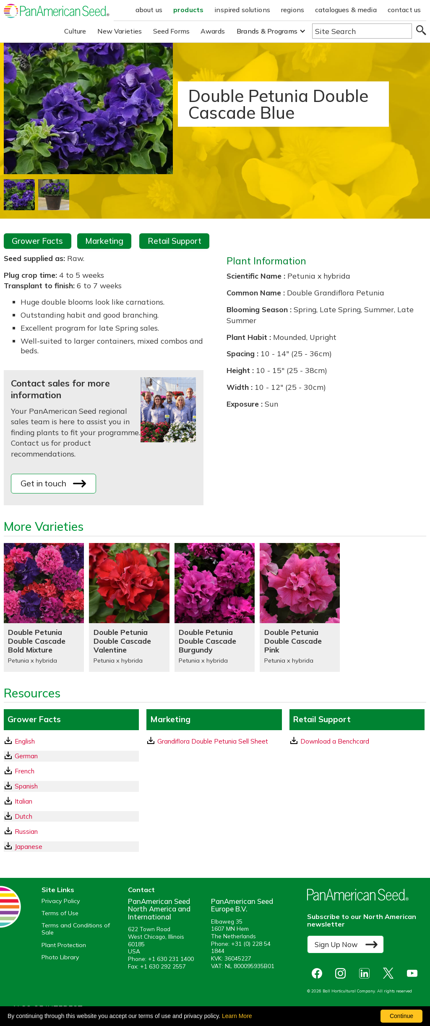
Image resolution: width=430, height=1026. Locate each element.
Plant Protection (64, 945)
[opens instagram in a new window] (342, 973)
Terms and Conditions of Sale (76, 929)
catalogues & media (346, 9)
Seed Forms (171, 31)
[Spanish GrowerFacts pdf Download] (71, 786)
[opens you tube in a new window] (414, 973)
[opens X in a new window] (390, 973)
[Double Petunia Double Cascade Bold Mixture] (44, 607)
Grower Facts (37, 241)
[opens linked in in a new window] (366, 973)
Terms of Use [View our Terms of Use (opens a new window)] (60, 913)
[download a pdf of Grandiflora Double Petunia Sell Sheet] (213, 741)
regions (292, 9)
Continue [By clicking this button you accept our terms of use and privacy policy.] (401, 1016)
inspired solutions (242, 9)
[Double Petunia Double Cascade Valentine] (129, 607)
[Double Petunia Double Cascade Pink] (300, 607)
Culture (75, 31)
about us (149, 9)
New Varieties (119, 31)
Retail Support (174, 241)
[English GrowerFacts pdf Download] (71, 741)
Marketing (104, 241)
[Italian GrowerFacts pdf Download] (71, 801)
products (188, 9)
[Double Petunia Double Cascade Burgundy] (215, 607)
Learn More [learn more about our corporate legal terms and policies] (237, 1016)
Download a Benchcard (329, 741)
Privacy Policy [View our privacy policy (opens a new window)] (61, 901)
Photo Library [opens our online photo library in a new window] (60, 957)
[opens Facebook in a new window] (319, 973)
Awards (213, 31)
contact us (404, 9)
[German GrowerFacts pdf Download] (71, 756)
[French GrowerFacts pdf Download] (71, 771)
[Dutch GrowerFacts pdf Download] (71, 816)
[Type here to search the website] (362, 31)
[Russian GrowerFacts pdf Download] (71, 831)
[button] (271, 31)
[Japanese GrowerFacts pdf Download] (71, 846)
